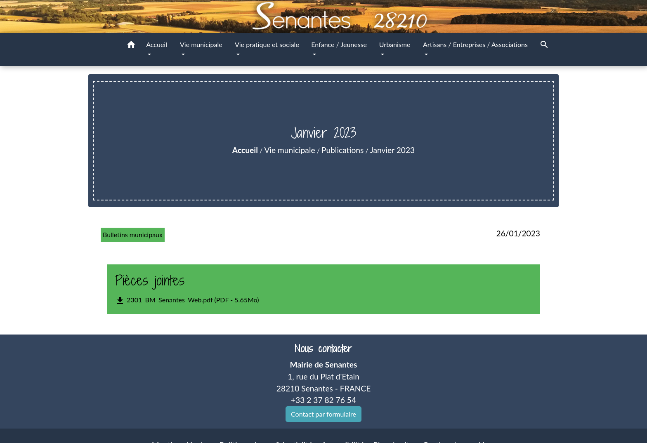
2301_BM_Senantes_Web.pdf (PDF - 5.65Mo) (187, 301)
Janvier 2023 (392, 150)
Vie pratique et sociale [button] (267, 44)
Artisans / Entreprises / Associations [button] (475, 44)
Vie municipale (289, 150)
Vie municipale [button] (201, 44)
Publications (342, 150)
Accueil (245, 150)
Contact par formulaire (323, 414)
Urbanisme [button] (395, 44)
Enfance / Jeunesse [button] (339, 44)
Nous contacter (323, 349)
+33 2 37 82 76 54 (323, 400)
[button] (131, 45)
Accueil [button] (156, 44)
